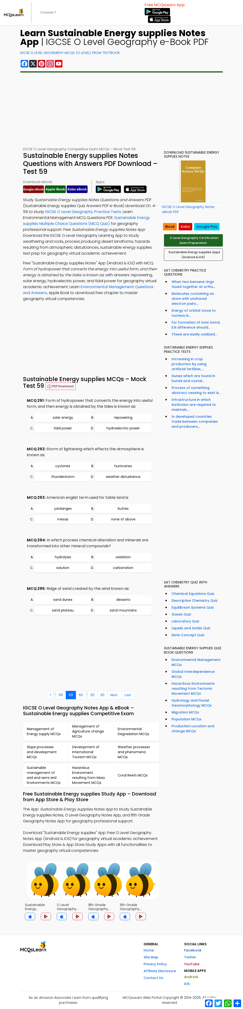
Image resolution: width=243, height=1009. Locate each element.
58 (61, 695)
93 (102, 695)
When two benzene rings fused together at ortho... (193, 284)
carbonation (123, 567)
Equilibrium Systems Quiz (193, 607)
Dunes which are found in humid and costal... (193, 378)
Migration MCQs (185, 712)
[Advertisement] (121, 109)
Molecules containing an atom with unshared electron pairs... (193, 298)
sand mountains (123, 610)
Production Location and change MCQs (193, 728)
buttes (123, 508)
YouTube (191, 964)
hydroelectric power (123, 428)
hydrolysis (63, 557)
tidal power (63, 428)
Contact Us (153, 977)
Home (149, 950)
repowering (123, 417)
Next (114, 695)
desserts (123, 599)
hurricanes (123, 466)
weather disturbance (123, 476)
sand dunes (62, 599)
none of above (123, 519)
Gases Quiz (181, 614)
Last (128, 695)
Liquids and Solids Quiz (191, 628)
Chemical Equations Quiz (193, 593)
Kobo (185, 226)
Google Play (206, 226)
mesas (62, 519)
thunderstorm (63, 476)
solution (62, 567)
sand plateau (63, 610)
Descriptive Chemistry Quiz (195, 600)
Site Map (151, 957)
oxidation (123, 557)
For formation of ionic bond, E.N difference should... (196, 325)
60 (81, 695)
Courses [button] (47, 12)
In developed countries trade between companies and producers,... (195, 421)
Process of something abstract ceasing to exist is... (196, 390)
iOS (187, 983)
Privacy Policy (155, 964)
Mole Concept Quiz (188, 635)
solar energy (63, 417)
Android (191, 977)
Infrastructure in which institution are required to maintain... (194, 404)
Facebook (192, 950)
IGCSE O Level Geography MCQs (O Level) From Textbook (70, 52)
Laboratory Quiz (185, 621)
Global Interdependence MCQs (193, 674)
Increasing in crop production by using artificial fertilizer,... (189, 364)
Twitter (190, 957)
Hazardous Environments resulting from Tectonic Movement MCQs (193, 688)
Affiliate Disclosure (160, 971)
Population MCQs (186, 719)
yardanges (63, 508)
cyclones (62, 466)
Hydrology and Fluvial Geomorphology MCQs (192, 703)
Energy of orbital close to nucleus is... (194, 313)
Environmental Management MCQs (196, 662)
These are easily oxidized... (194, 334)
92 (92, 695)
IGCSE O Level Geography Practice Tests (83, 211)
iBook (170, 226)
